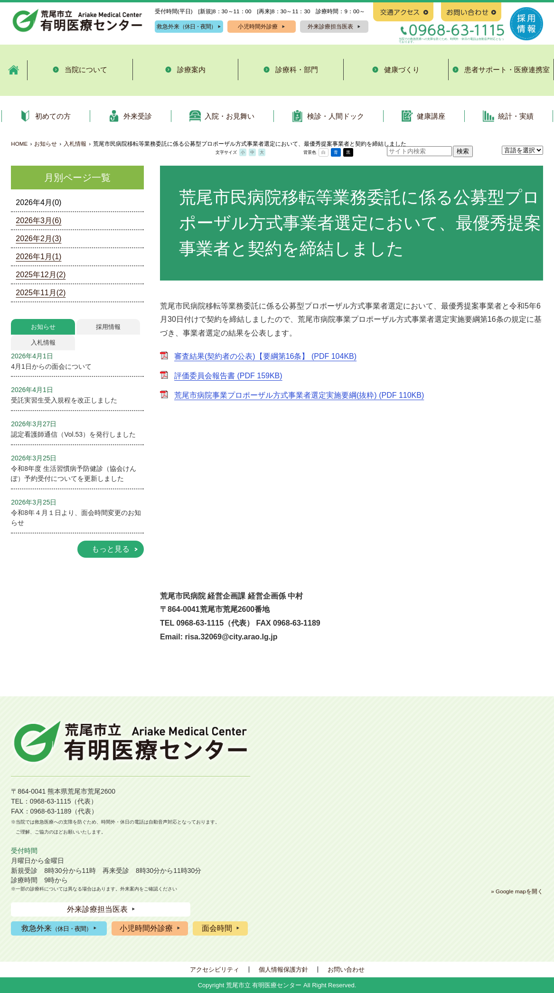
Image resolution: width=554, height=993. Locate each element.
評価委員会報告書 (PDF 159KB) (228, 376)
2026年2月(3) (38, 238)
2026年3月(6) (38, 220)
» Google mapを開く (517, 891)
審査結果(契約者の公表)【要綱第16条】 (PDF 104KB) (265, 356)
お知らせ (45, 144)
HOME (19, 144)
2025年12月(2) (41, 275)
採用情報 (108, 326)
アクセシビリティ (214, 969)
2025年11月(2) (41, 293)
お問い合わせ (346, 969)
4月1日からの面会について (51, 366)
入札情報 (75, 144)
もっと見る (111, 549)
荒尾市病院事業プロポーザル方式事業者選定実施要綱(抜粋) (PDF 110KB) (299, 395)
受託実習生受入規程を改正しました (64, 400)
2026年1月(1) (38, 257)
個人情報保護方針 (283, 969)
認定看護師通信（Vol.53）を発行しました (73, 434)
